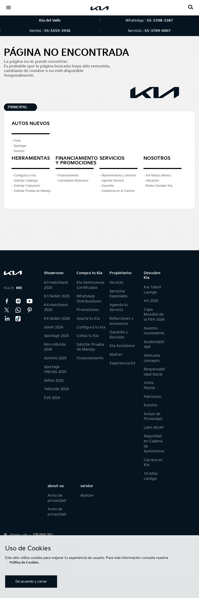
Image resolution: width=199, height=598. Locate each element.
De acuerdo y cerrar (31, 581)
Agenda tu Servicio (119, 307)
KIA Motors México (158, 175)
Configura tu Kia (25, 175)
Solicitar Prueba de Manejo (32, 191)
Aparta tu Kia (88, 318)
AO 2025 (151, 301)
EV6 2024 (52, 398)
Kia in (13, 288)
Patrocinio (152, 397)
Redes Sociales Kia (159, 186)
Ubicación (152, 180)
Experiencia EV (122, 363)
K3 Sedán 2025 (57, 296)
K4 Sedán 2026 (57, 318)
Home (15, 535)
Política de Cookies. (24, 563)
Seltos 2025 (54, 380)
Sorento (19, 151)
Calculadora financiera (73, 180)
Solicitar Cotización (27, 186)
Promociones (88, 310)
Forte (17, 140)
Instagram (18, 301)
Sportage (20, 146)
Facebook (7, 301)
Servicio (116, 282)
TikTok (18, 319)
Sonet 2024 (53, 327)
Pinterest (29, 310)
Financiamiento (68, 175)
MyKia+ (116, 354)
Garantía (108, 186)
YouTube (29, 301)
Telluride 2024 (56, 389)
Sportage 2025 (56, 336)
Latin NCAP (154, 427)
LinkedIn (7, 319)
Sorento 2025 (55, 358)
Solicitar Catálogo (26, 180)
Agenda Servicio (113, 180)
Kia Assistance (122, 346)
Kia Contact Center (18, 310)
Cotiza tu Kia (88, 336)
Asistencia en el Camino (118, 191)
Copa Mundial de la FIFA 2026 (154, 314)
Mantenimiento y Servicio (119, 175)
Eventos (150, 405)
